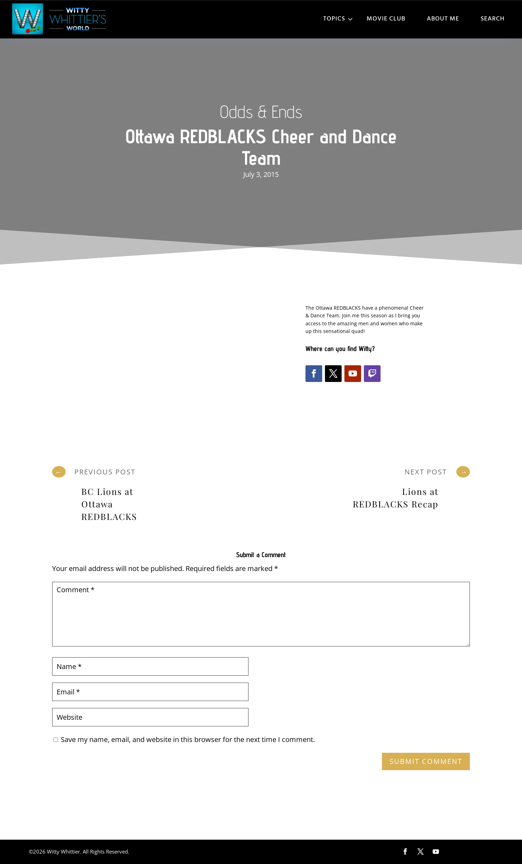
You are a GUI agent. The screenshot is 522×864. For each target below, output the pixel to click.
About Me (443, 19)
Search (493, 19)
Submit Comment (426, 761)
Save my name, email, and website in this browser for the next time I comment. (188, 739)
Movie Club (386, 19)
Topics (334, 19)
